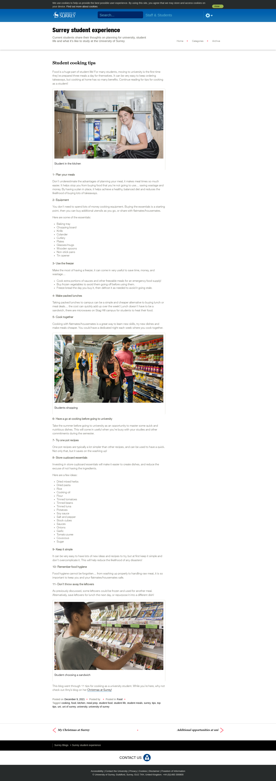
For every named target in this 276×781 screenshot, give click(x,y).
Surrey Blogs (61, 745)
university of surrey (99, 706)
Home (180, 41)
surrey (147, 703)
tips (154, 703)
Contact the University (116, 771)
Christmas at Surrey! (99, 690)
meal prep (92, 703)
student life (120, 703)
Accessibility (97, 771)
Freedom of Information (173, 771)
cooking (65, 703)
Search (138, 14)
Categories (197, 41)
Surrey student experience (86, 30)
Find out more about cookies (82, 6)
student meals (135, 703)
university (82, 706)
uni (59, 706)
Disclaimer (154, 771)
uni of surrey (69, 706)
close (216, 6)
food (73, 703)
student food (105, 703)
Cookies (143, 771)
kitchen (81, 703)
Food (120, 699)
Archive (216, 41)
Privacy (133, 771)
